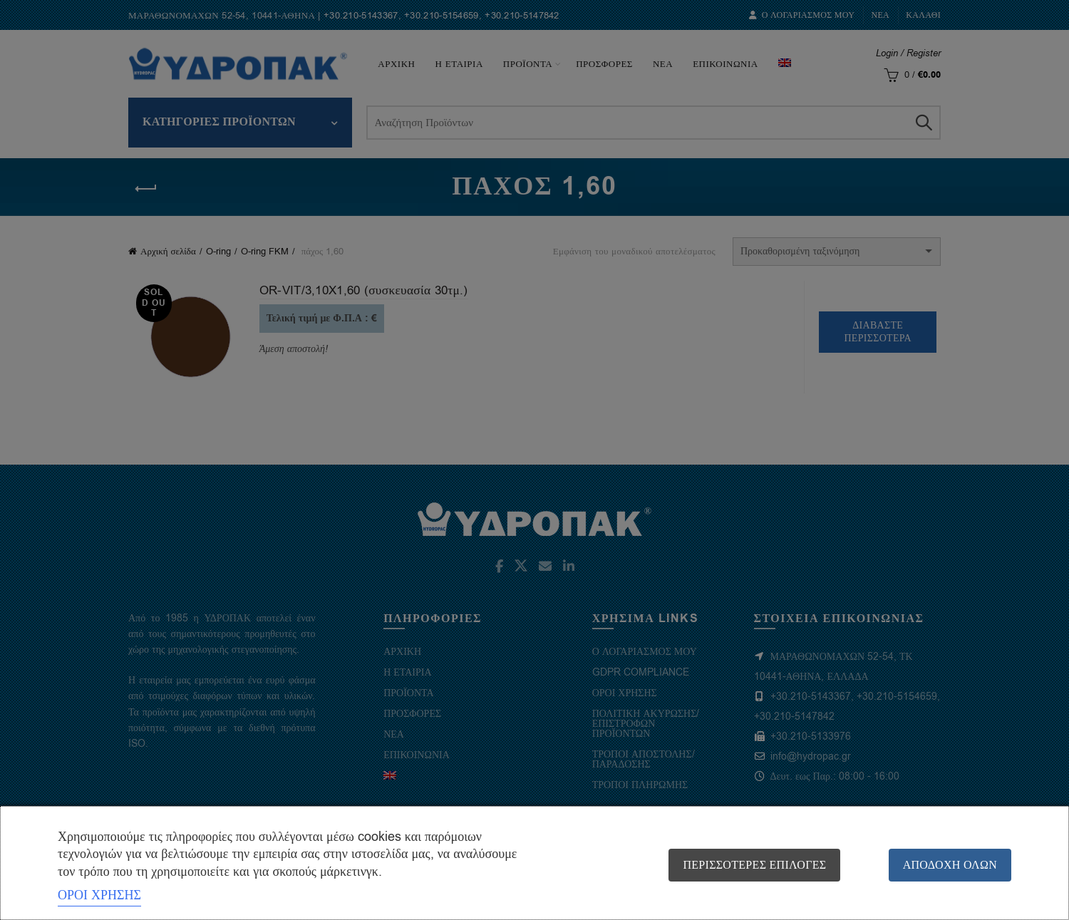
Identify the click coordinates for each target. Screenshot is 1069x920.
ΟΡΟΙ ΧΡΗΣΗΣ (99, 895)
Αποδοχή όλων (950, 865)
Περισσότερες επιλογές (753, 865)
